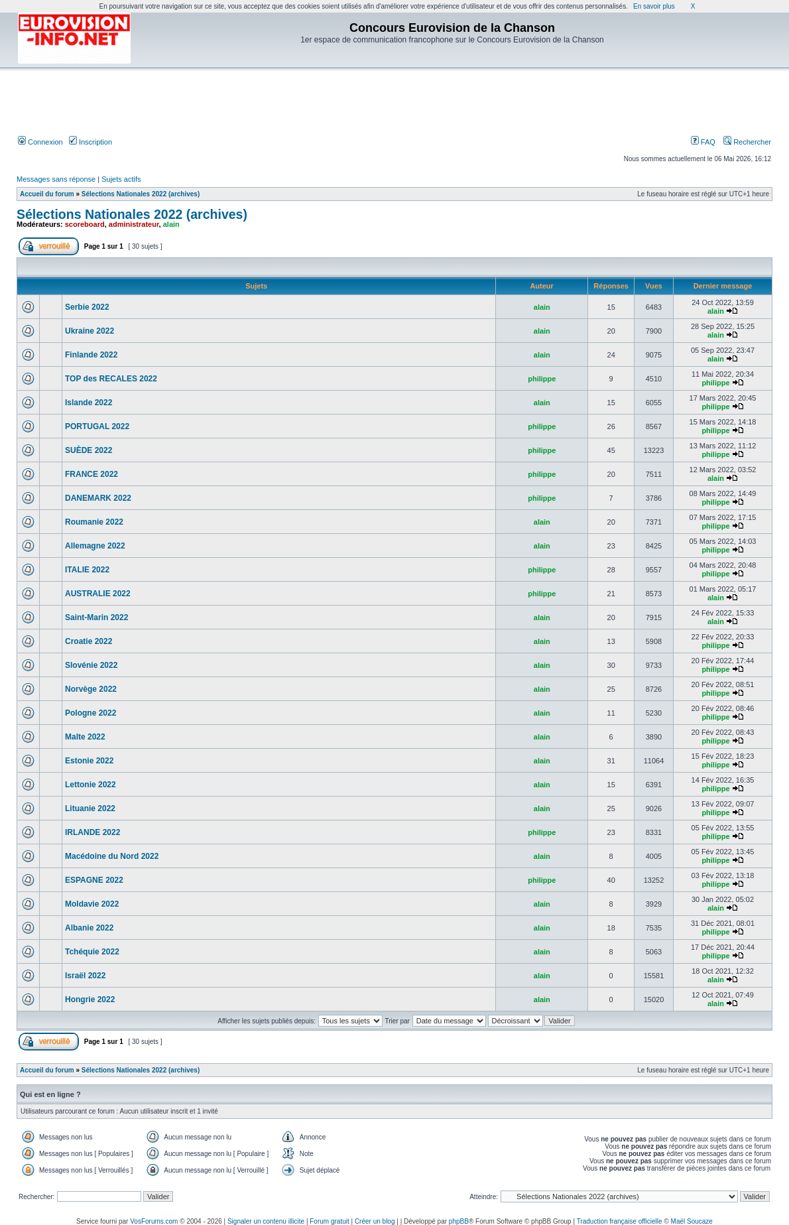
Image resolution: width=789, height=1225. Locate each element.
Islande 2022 (88, 402)
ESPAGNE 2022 (94, 880)
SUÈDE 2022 (88, 450)
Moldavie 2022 (92, 904)
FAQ (703, 142)
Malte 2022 (85, 736)
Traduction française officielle (619, 1221)
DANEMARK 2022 (98, 498)
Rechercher (747, 142)
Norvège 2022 (91, 689)
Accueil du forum (47, 194)
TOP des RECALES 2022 (111, 378)
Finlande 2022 (91, 354)
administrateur (134, 224)
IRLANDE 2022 (92, 832)
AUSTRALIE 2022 (98, 593)
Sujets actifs (121, 179)
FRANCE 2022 (91, 474)
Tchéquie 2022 (92, 951)
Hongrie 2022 (90, 999)
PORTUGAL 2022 (97, 426)
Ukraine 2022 (89, 331)
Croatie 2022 (88, 641)
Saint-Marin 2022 (96, 617)
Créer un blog (375, 1221)
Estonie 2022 (89, 760)
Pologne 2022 (90, 713)
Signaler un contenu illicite (265, 1221)
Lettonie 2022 (90, 784)
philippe (542, 379)
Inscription (90, 142)
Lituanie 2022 (90, 808)
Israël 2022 (85, 975)
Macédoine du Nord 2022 (111, 856)
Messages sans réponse (56, 179)
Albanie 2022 (89, 928)
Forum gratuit (329, 1221)
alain (171, 224)
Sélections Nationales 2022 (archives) (141, 194)
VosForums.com (154, 1221)
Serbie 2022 (87, 307)
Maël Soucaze (692, 1221)
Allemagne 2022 (95, 545)
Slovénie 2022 (91, 665)
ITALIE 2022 (87, 569)
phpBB (459, 1221)
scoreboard (85, 224)
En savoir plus (654, 6)
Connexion (40, 142)
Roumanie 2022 (94, 522)
